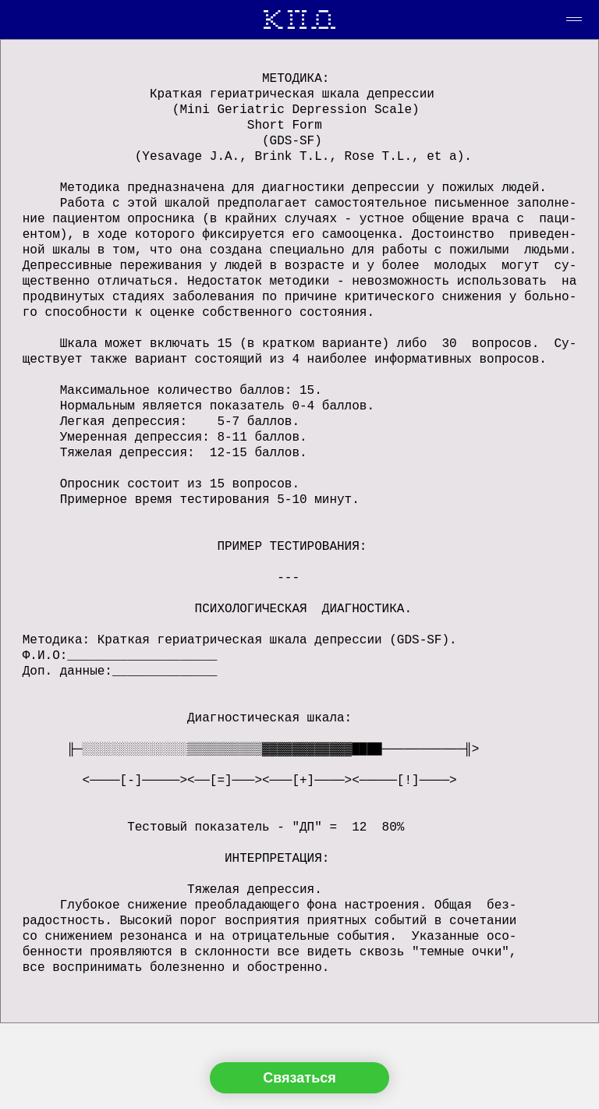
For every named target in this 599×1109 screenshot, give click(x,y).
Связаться (299, 1078)
